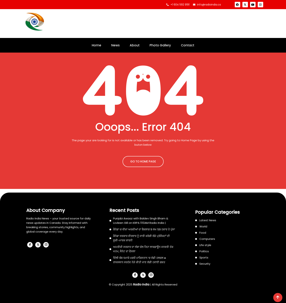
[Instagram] (46, 245)
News (115, 45)
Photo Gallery (160, 45)
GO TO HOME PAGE (143, 161)
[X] (38, 245)
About (135, 45)
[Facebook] (30, 245)
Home (96, 45)
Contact (187, 45)
